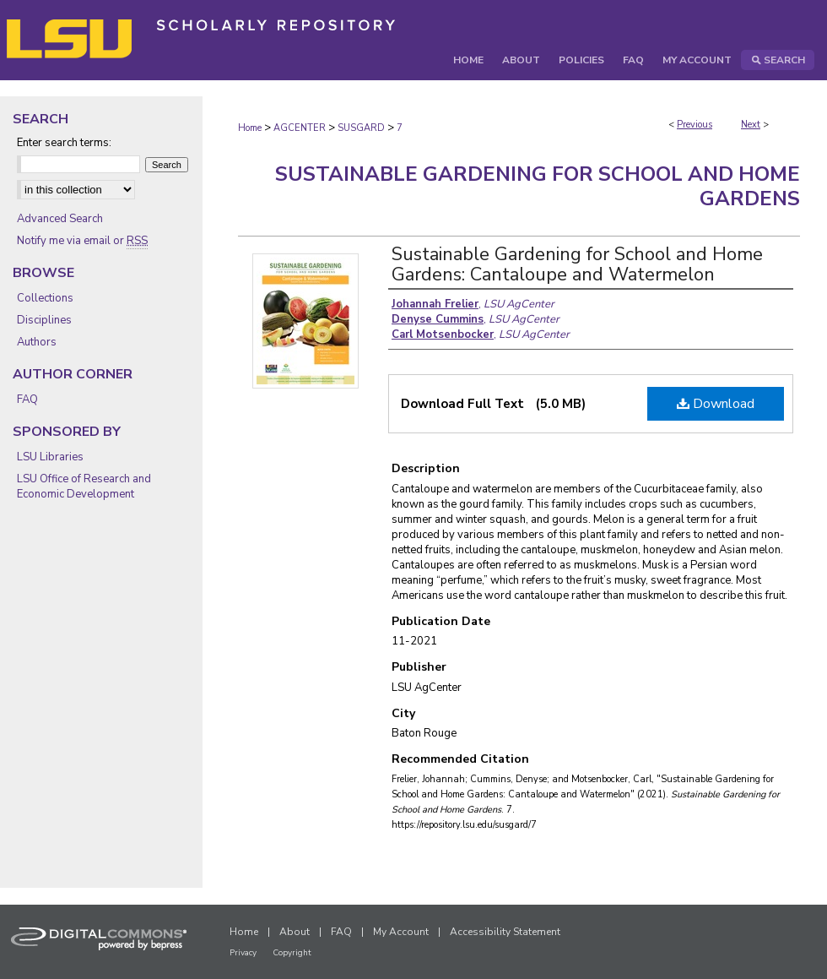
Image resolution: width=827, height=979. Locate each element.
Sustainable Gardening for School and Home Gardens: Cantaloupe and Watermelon (577, 264)
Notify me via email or (82, 240)
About (294, 931)
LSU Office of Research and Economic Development (84, 486)
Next (750, 124)
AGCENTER (299, 128)
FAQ (27, 399)
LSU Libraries (50, 457)
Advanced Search (60, 218)
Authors (37, 342)
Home (250, 128)
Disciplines (44, 320)
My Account (401, 931)
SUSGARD (361, 128)
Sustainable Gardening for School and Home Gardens (537, 186)
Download (715, 403)
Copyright (292, 953)
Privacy (243, 953)
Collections (45, 298)
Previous (694, 124)
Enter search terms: (64, 142)
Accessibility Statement (505, 931)
